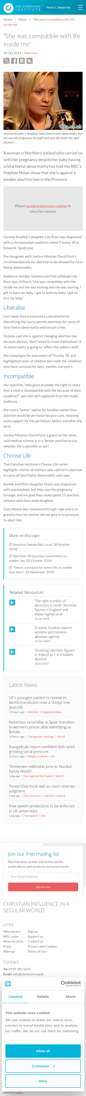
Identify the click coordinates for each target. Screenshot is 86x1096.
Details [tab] (43, 996)
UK (53, 756)
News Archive (13, 941)
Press (7, 946)
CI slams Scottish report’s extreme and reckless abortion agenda (53, 632)
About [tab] (70, 996)
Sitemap (9, 951)
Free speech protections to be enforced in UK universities (42, 808)
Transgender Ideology (41, 736)
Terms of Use (37, 951)
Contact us (35, 941)
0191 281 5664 (20, 969)
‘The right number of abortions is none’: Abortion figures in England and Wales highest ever (56, 607)
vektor (20, 1092)
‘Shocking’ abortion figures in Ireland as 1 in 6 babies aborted (55, 654)
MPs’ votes (11, 936)
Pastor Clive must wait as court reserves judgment (42, 789)
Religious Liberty (38, 756)
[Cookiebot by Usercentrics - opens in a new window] (61, 984)
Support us (35, 936)
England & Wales (52, 712)
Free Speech (30, 815)
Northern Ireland (54, 795)
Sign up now (43, 887)
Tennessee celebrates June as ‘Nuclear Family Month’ (40, 769)
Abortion (30, 53)
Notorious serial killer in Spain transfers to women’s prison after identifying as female (41, 727)
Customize (43, 1066)
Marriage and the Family (37, 776)
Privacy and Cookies (42, 946)
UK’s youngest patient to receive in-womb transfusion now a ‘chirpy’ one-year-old (40, 702)
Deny (43, 1081)
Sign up (33, 931)
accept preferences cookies (46, 206)
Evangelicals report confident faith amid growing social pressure (42, 749)
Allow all (43, 1051)
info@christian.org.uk (28, 974)
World (61, 736)
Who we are (11, 931)
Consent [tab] (15, 996)
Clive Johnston (32, 795)
